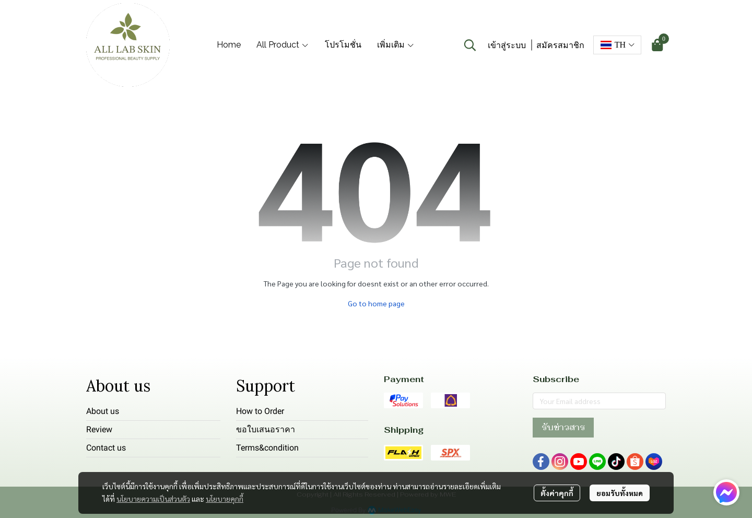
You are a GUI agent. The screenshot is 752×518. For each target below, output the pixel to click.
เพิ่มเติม (396, 45)
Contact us (106, 448)
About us (102, 411)
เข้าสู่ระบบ (507, 45)
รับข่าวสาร (563, 427)
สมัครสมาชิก (560, 45)
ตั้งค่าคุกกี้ (556, 493)
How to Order (260, 411)
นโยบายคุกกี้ (224, 498)
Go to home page (376, 303)
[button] (470, 45)
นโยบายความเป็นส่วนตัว (153, 498)
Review (99, 429)
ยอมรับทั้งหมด (619, 493)
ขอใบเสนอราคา (265, 429)
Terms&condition (267, 448)
